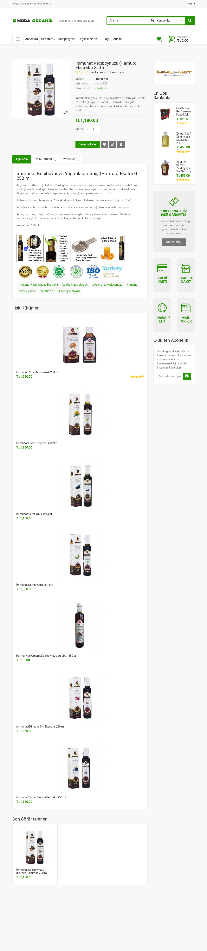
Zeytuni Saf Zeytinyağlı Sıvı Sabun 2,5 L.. (183, 138)
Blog (105, 39)
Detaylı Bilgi (174, 242)
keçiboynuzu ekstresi (75, 284)
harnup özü (48, 291)
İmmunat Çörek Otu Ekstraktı (34, 513)
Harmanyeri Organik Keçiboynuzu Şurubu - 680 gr (46, 655)
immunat (132, 284)
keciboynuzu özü (69, 291)
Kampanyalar (66, 39)
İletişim (117, 39)
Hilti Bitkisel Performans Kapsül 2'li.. (183, 111)
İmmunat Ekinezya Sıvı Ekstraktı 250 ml (40, 726)
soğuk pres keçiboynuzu (107, 284)
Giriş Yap (32, 3)
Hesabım (48, 39)
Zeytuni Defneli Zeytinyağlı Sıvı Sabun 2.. (184, 166)
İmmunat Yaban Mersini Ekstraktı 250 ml (41, 797)
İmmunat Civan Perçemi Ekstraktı (36, 443)
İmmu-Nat (101, 78)
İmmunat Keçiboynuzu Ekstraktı (38, 284)
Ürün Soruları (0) (45, 159)
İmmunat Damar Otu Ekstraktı (34, 584)
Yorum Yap (118, 72)
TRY (191, 3)
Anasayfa (31, 39)
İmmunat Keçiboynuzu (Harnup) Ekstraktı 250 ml (31, 871)
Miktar (79, 129)
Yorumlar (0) (71, 159)
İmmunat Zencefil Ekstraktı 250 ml (37, 372)
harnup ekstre (27, 291)
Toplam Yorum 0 (100, 72)
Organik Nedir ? (89, 39)
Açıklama (22, 159)
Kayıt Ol (47, 3)
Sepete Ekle (87, 144)
